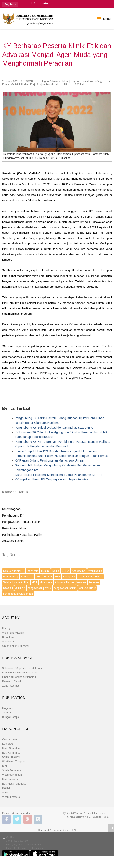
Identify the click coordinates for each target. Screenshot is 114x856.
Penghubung (10, 576)
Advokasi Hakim (13, 541)
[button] (10, 4)
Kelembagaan (11, 509)
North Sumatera (11, 748)
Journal (6, 712)
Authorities (8, 641)
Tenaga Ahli (85, 576)
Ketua (55, 570)
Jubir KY (20, 588)
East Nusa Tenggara (14, 783)
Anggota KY (79, 570)
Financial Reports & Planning (19, 677)
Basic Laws (8, 637)
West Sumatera (11, 796)
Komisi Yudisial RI (13, 570)
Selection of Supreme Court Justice (22, 668)
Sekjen (99, 576)
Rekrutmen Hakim (14, 528)
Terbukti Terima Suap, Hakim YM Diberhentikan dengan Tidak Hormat (61, 456)
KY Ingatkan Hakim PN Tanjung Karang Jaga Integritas (51, 479)
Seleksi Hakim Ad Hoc (16, 582)
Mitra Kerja (46, 582)
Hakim (48, 576)
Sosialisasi (27, 576)
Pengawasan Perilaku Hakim (21, 522)
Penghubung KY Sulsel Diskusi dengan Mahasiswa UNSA (54, 427)
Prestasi (81, 582)
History (6, 628)
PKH (34, 582)
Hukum (45, 570)
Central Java (9, 739)
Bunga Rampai (10, 717)
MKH (57, 576)
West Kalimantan (12, 774)
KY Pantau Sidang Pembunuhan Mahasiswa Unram (49, 460)
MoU (39, 576)
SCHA (65, 570)
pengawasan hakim (65, 588)
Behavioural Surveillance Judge (20, 672)
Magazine (8, 708)
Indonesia (32, 570)
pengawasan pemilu (39, 588)
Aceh (5, 792)
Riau (5, 765)
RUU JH (8, 588)
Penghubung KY (13, 515)
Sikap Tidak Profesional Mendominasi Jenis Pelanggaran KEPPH (58, 474)
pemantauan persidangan (18, 593)
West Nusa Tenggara (14, 761)
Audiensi (94, 582)
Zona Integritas (10, 685)
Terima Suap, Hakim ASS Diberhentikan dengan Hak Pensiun (56, 451)
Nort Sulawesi (10, 779)
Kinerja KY (69, 576)
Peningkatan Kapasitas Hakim (22, 534)
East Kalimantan (11, 752)
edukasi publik (87, 588)
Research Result (11, 681)
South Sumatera (11, 770)
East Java (7, 743)
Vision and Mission (13, 632)
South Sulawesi (11, 757)
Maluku (6, 788)
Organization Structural (15, 646)
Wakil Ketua (95, 570)
